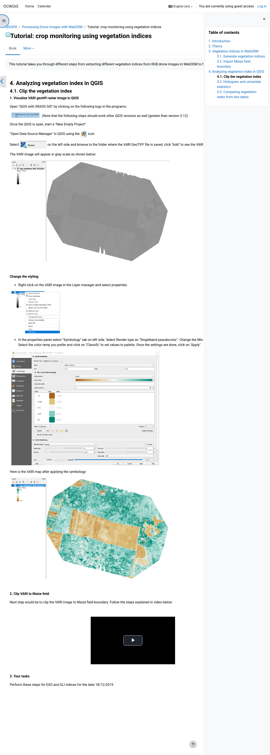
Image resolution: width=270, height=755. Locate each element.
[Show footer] (193, 744)
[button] (181, 6)
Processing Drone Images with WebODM (61, 27)
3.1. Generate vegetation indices (241, 56)
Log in (262, 6)
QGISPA (21, 27)
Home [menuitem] (29, 6)
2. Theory (215, 46)
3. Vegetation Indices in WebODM (233, 51)
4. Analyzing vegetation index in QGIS (236, 72)
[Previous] (11, 87)
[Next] (199, 87)
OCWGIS (10, 6)
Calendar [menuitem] (44, 6)
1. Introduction (219, 41)
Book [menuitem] (22, 48)
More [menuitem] (36, 48)
